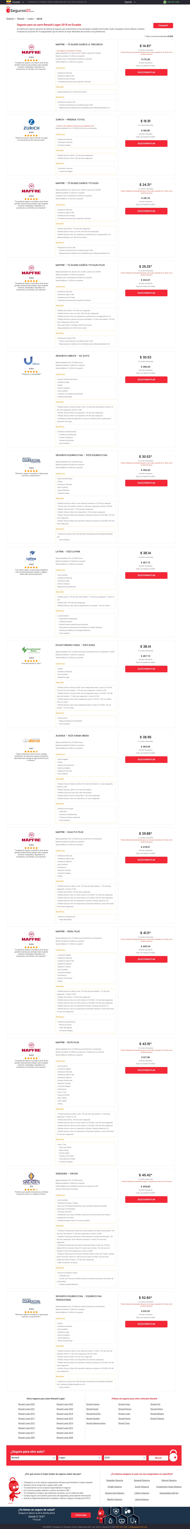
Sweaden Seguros (114, 1480)
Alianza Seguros (169, 1480)
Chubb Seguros (115, 1486)
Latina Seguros (142, 1499)
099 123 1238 (121, 1527)
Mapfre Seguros (114, 1499)
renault (20, 18)
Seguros (10, 18)
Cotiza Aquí (80, 1515)
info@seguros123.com (138, 1527)
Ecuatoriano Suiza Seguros (169, 1486)
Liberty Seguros (142, 1493)
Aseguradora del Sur (169, 1493)
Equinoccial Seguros (114, 1493)
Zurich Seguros (142, 1486)
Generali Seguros (142, 1480)
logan (30, 18)
